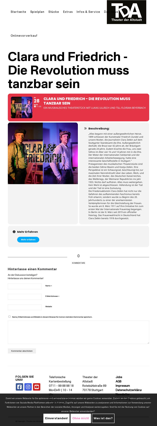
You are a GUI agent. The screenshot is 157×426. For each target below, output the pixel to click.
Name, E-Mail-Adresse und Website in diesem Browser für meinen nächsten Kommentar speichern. (52, 317)
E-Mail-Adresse (52, 296)
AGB (118, 381)
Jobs (119, 377)
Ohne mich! (80, 418)
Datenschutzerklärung (130, 390)
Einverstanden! (56, 418)
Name (48, 286)
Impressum (123, 386)
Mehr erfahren (28, 239)
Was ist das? (103, 418)
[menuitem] (18, 12)
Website (48, 307)
